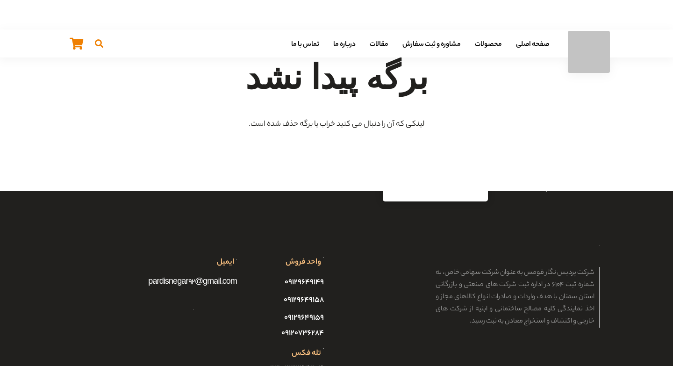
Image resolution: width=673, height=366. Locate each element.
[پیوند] (589, 52)
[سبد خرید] (76, 43)
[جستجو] (99, 43)
